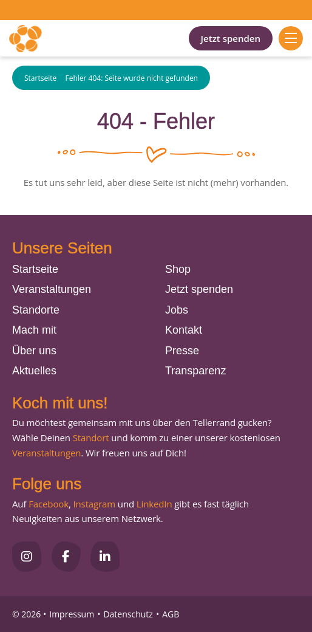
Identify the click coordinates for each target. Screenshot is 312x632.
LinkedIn (153, 504)
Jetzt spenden (230, 38)
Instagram (94, 504)
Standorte (35, 310)
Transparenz (195, 371)
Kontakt (183, 330)
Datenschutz (127, 614)
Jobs (176, 310)
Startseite (40, 78)
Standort (91, 437)
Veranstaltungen (51, 289)
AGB (170, 614)
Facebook (49, 504)
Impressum (71, 614)
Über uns (34, 351)
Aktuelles (34, 371)
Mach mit (34, 330)
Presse (182, 351)
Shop (178, 269)
